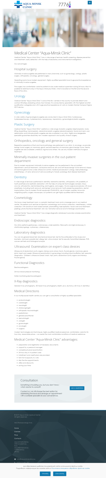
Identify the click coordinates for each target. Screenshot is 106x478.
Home (16, 428)
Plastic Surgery (24, 124)
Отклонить (59, 474)
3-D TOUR (25, 32)
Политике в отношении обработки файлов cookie (71, 468)
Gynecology (22, 112)
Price (16, 435)
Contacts (17, 438)
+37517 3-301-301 (23, 462)
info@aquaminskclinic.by (26, 459)
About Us (13, 32)
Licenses (17, 431)
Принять (45, 474)
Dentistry (20, 177)
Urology (19, 96)
